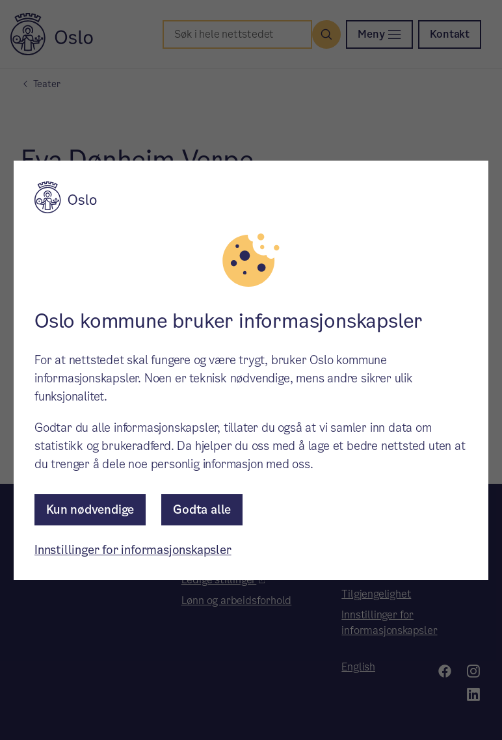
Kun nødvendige (90, 509)
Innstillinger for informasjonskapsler (132, 550)
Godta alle (202, 509)
